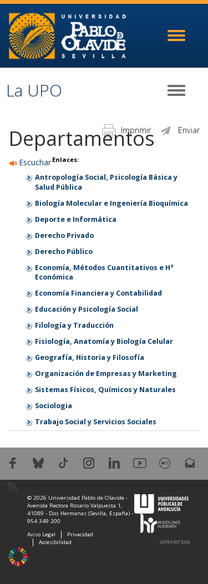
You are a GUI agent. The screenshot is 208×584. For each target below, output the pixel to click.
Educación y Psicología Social (86, 309)
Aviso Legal (41, 534)
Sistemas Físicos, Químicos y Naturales (105, 389)
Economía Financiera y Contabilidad (98, 293)
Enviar (179, 130)
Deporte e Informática (75, 219)
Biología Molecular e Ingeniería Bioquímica (111, 203)
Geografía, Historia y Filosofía (89, 357)
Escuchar (30, 162)
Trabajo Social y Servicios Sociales (95, 421)
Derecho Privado (64, 235)
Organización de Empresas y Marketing (106, 373)
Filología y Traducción (74, 325)
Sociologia (53, 405)
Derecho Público (64, 251)
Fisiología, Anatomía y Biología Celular (104, 341)
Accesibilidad (55, 542)
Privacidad (80, 534)
